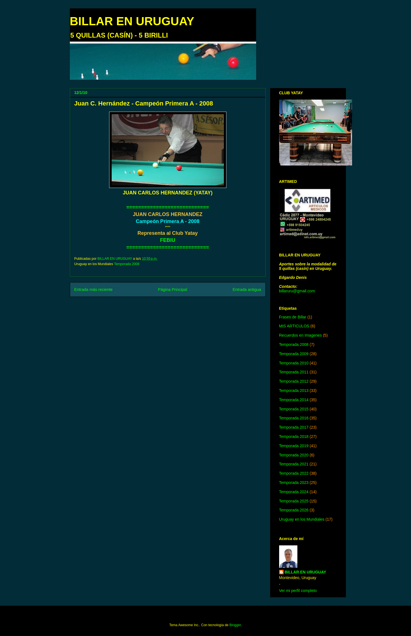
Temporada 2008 (126, 264)
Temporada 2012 (294, 381)
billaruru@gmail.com (297, 291)
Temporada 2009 (294, 354)
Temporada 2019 (294, 446)
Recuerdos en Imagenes (300, 335)
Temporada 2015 (294, 409)
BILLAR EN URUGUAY (132, 21)
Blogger (235, 625)
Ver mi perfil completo (298, 590)
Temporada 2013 (294, 390)
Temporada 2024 (294, 492)
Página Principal (172, 289)
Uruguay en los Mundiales (302, 519)
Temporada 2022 (294, 473)
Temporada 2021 (294, 464)
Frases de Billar (292, 317)
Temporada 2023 (294, 482)
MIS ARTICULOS (294, 326)
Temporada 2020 (294, 455)
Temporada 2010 (294, 363)
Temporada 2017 (294, 427)
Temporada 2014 (294, 400)
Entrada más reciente (93, 289)
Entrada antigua (247, 289)
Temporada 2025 (294, 501)
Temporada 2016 (294, 418)
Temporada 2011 (294, 372)
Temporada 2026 (294, 510)
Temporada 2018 (294, 436)
